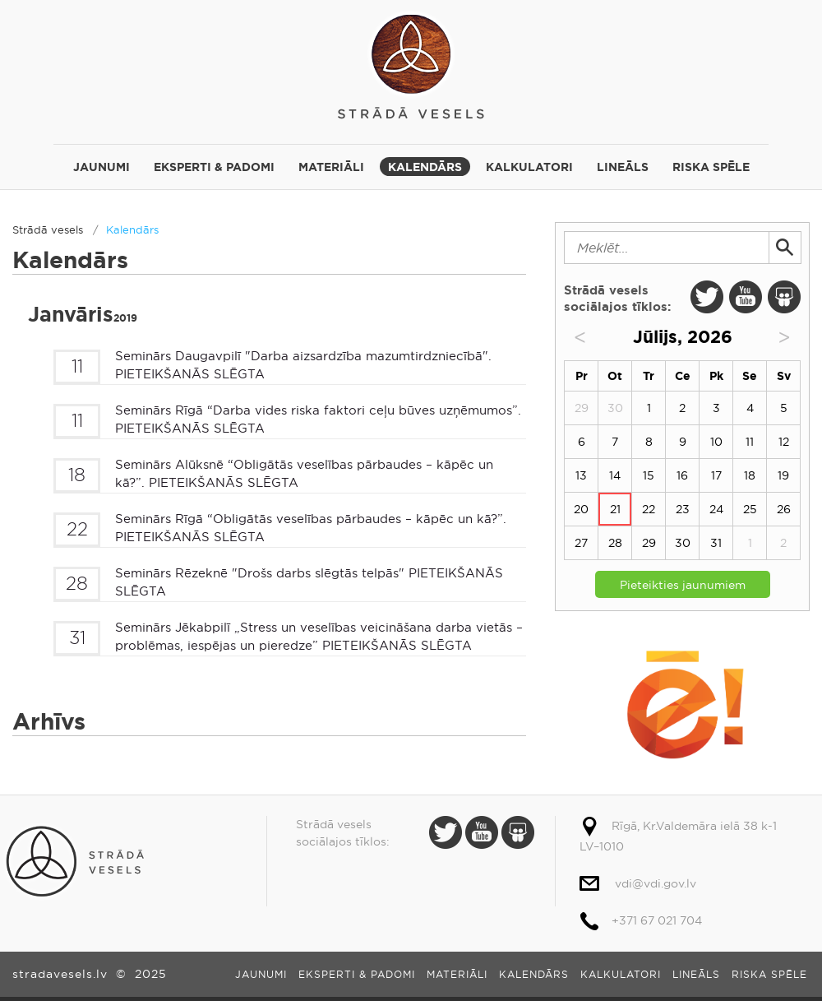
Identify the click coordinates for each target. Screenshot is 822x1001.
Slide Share (784, 296)
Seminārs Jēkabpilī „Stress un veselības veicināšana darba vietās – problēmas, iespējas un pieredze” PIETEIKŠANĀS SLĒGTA (319, 636)
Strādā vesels (411, 63)
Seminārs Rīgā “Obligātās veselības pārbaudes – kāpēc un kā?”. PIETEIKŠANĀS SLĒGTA (310, 528)
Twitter (706, 296)
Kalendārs (425, 167)
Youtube (745, 296)
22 (648, 509)
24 (716, 509)
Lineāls (623, 167)
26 (784, 509)
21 (615, 509)
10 (716, 441)
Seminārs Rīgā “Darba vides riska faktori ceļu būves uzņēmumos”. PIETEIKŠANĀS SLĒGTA (318, 419)
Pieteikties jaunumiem (683, 584)
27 (581, 542)
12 (783, 441)
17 (716, 475)
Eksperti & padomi (214, 167)
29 (649, 542)
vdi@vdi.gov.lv (655, 883)
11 (750, 441)
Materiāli (331, 167)
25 (750, 509)
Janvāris (82, 314)
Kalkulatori (529, 167)
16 (682, 475)
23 (683, 509)
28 (615, 542)
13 (581, 475)
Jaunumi (101, 167)
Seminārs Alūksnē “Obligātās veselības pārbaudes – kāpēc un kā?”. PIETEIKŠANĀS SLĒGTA (304, 473)
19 (783, 475)
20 (581, 509)
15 (648, 475)
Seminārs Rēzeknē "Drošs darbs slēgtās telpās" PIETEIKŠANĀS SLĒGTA (309, 582)
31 (716, 542)
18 (749, 475)
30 (682, 542)
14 (615, 475)
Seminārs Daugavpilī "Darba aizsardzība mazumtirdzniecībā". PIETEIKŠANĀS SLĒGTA (303, 365)
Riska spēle (711, 167)
